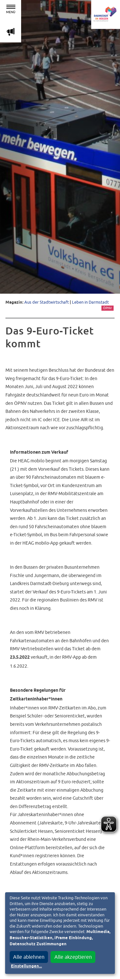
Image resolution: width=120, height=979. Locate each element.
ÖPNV (107, 308)
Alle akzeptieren (73, 957)
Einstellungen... (26, 966)
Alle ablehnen (28, 957)
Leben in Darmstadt (90, 302)
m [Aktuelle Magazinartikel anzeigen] (10, 32)
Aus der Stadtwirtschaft (46, 302)
